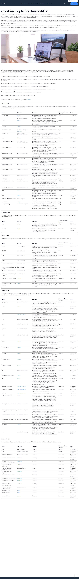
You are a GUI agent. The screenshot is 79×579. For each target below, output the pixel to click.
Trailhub (19, 307)
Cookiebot (28, 99)
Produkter (24, 5)
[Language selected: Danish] (68, 5)
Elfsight (19, 115)
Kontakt (74, 4)
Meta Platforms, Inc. (22, 314)
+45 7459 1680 (72, 0)
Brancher (31, 5)
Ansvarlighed (38, 5)
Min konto (50, 5)
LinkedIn (19, 126)
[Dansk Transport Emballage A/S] (7, 5)
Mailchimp (19, 458)
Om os (44, 5)
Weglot (19, 228)
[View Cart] (64, 5)
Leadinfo (19, 278)
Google (19, 190)
